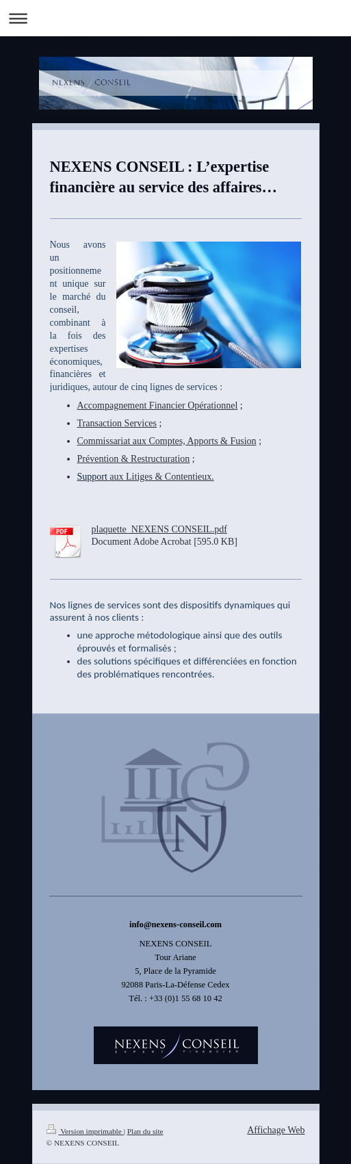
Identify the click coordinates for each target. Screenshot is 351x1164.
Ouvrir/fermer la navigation (175, 18)
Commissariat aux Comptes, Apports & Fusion (167, 441)
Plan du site (145, 1131)
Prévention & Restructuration (133, 459)
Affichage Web (275, 1130)
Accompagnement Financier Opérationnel (157, 405)
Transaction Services (117, 423)
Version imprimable (85, 1131)
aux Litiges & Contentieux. (145, 476)
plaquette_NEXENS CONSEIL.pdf (159, 529)
